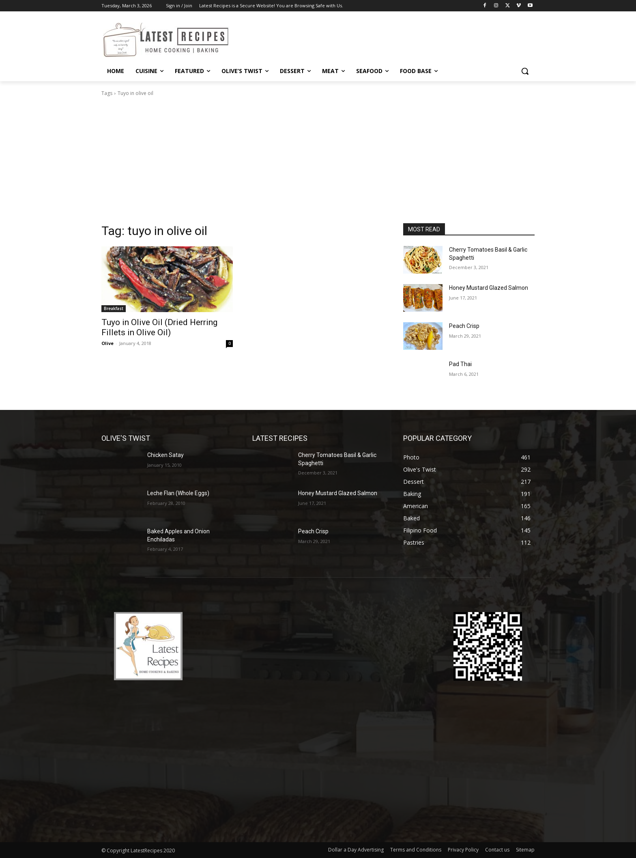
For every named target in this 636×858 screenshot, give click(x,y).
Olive (107, 343)
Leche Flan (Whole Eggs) (178, 493)
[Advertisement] (318, 162)
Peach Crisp (464, 326)
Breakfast (113, 308)
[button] (525, 71)
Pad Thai (460, 364)
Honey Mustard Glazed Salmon (488, 288)
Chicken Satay (165, 455)
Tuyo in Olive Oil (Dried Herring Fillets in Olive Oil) (159, 327)
